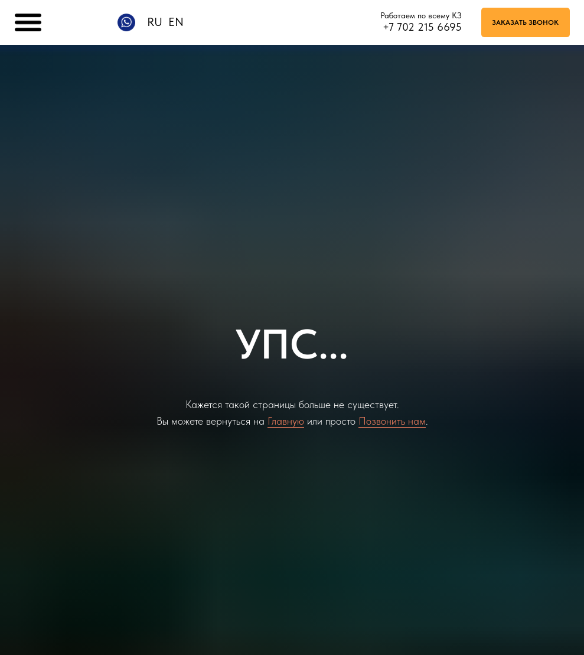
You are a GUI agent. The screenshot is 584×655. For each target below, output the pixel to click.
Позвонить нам (392, 421)
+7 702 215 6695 (422, 27)
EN (176, 22)
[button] (525, 22)
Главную (285, 421)
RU (154, 22)
